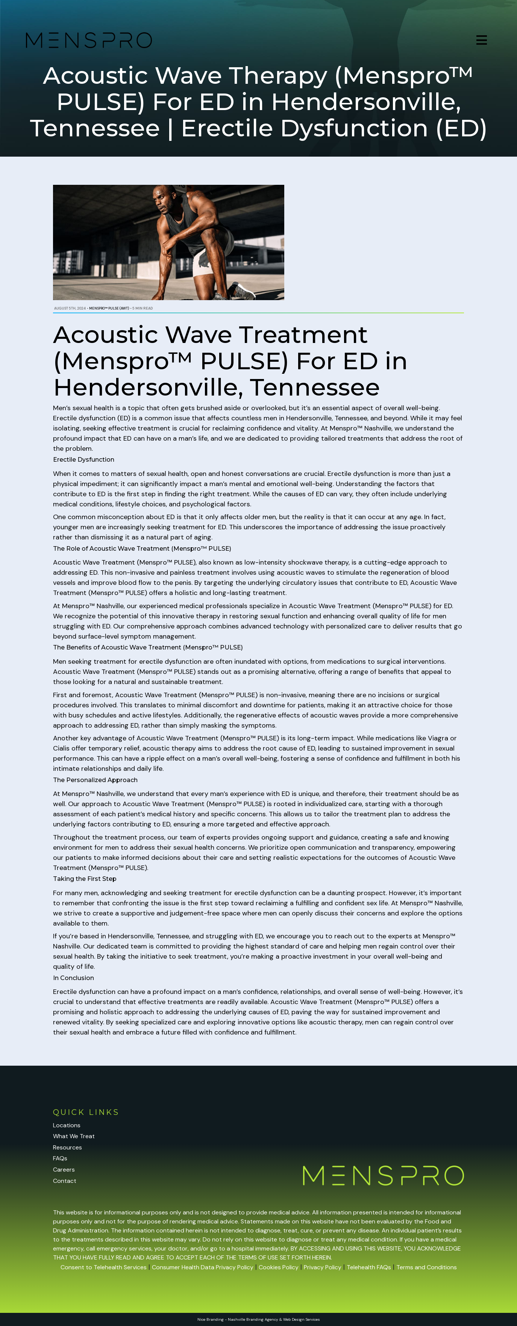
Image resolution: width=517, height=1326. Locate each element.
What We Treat (74, 1136)
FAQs (60, 1158)
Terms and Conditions (426, 1267)
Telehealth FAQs (369, 1267)
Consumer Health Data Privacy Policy (202, 1267)
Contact (64, 1181)
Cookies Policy (279, 1267)
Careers (64, 1169)
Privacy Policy (322, 1267)
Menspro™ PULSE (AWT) (109, 308)
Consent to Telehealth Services (104, 1267)
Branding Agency (262, 1319)
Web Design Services (301, 1319)
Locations (66, 1125)
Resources (67, 1147)
